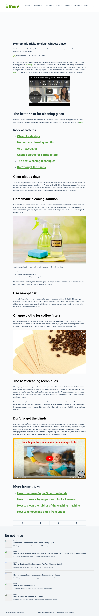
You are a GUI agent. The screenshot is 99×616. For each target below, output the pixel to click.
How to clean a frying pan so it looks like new (46, 499)
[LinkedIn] (77, 523)
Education (78, 6)
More (87, 6)
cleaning (29, 65)
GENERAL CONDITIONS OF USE (46, 612)
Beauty (59, 6)
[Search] (93, 6)
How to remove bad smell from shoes (41, 511)
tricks (81, 122)
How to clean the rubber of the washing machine (48, 505)
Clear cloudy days (28, 136)
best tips (16, 72)
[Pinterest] (59, 523)
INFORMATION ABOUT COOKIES (65, 612)
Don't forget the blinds (31, 167)
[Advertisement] (49, 26)
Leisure (28, 6)
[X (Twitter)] (40, 523)
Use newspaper (27, 148)
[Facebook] (22, 523)
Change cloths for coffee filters (37, 154)
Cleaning (42, 55)
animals (68, 6)
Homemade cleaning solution (36, 142)
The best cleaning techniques (36, 161)
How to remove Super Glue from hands (42, 493)
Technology (39, 6)
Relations (50, 6)
